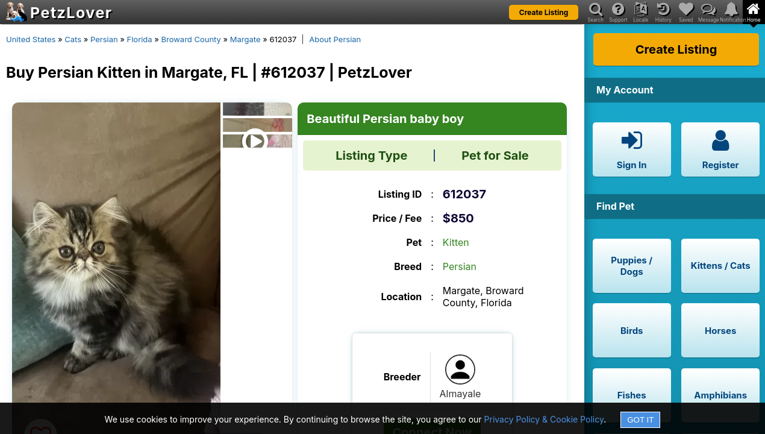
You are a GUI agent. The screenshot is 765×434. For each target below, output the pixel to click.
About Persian (335, 39)
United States (30, 39)
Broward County (190, 39)
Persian (104, 39)
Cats (72, 39)
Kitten (456, 242)
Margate (245, 39)
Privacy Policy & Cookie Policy (544, 419)
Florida (139, 39)
